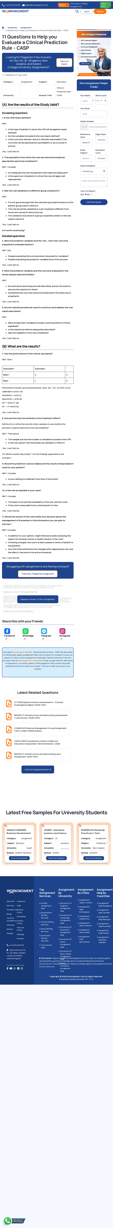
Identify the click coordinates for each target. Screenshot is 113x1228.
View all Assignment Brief (38, 769)
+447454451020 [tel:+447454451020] (11, 5)
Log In (86, 11)
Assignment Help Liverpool (85, 924)
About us (11, 901)
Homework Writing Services (44, 938)
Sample (10, 933)
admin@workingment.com (35, 5)
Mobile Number (87, 121)
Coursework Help (45, 946)
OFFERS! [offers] (64, 5)
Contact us (12, 909)
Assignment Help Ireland (103, 931)
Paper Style (100, 134)
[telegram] (18, 968)
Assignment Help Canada (103, 911)
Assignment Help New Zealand (103, 940)
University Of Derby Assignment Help (65, 943)
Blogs (9, 914)
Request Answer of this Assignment (38, 599)
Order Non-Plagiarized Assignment (38, 573)
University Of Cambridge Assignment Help (65, 919)
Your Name (85, 95)
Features (11, 925)
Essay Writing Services (46, 930)
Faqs (19, 905)
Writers (10, 929)
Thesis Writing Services (46, 923)
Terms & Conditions (11, 919)
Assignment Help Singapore (104, 904)
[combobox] (84, 127)
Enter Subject (83, 151)
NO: (88, 194)
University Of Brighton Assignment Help (65, 907)
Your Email (85, 108)
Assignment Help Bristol (84, 917)
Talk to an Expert (64, 62)
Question (21, 901)
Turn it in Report (87, 191)
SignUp (100, 11)
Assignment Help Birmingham (84, 909)
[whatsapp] (15, 968)
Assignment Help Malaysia (103, 918)
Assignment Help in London (85, 901)
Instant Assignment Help (45, 906)
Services (10, 905)
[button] (77, 11)
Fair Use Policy (20, 928)
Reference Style (85, 135)
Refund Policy (20, 911)
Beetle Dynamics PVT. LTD (81, 979)
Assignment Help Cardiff (84, 931)
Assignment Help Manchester (84, 939)
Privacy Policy (20, 922)
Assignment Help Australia (104, 924)
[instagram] (22, 968)
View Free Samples (19, 858)
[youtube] (11, 968)
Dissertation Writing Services (45, 915)
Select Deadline (87, 166)
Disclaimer (21, 916)
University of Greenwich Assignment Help (65, 931)
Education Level (100, 151)
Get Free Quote (94, 202)
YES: (82, 194)
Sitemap (20, 934)
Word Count (101, 95)
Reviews (20, 938)
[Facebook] (7, 968)
